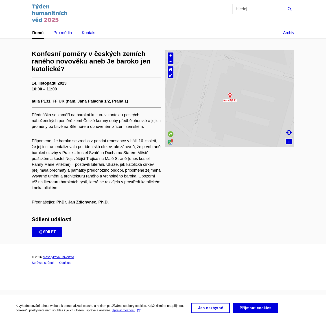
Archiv (288, 33)
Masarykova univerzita (58, 257)
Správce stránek (43, 263)
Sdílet (47, 232)
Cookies (65, 263)
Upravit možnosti (126, 314)
